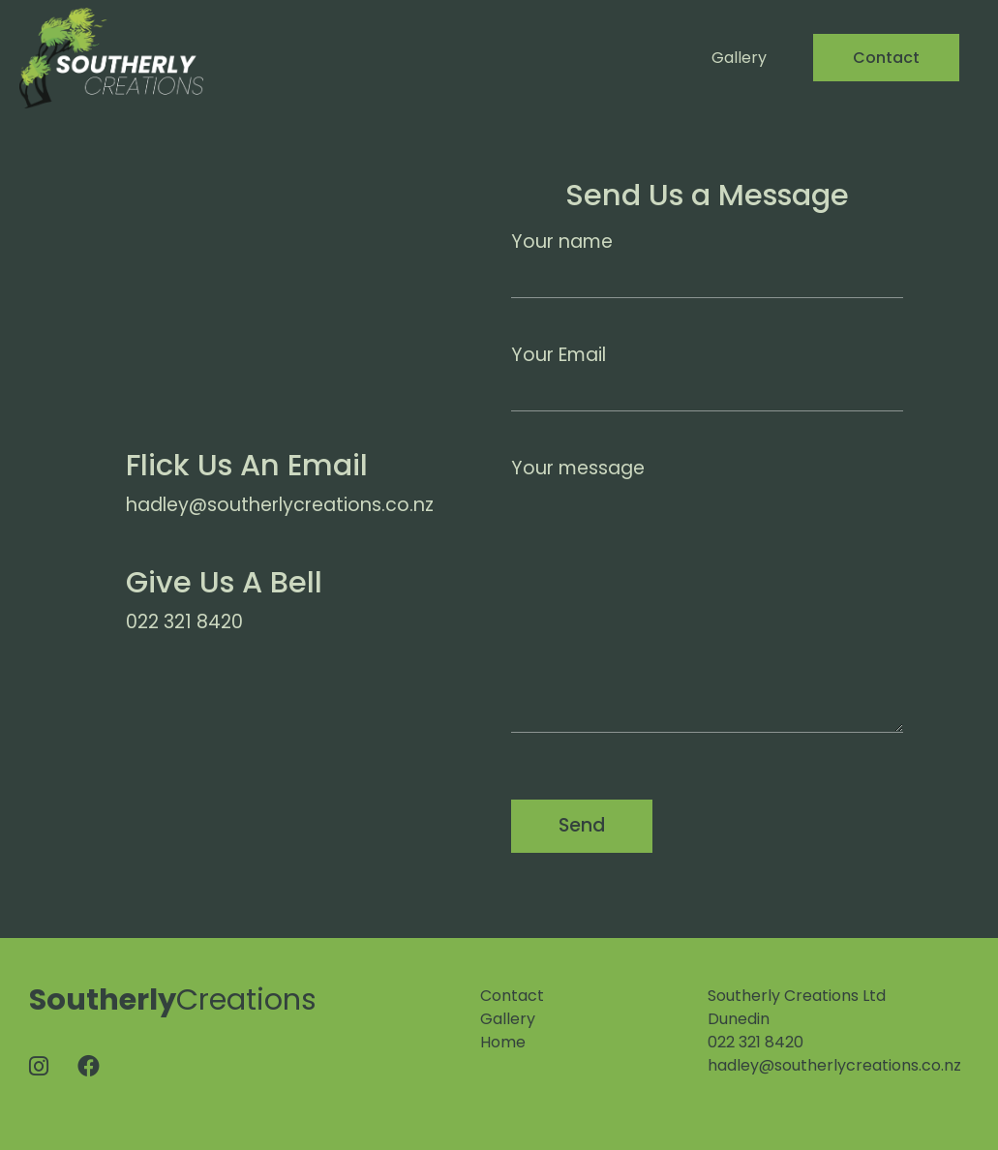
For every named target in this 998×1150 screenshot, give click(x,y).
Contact (886, 57)
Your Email (707, 376)
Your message (707, 594)
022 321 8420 (755, 1042)
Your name (707, 263)
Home (503, 1042)
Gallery (739, 57)
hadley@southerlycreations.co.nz (834, 1065)
